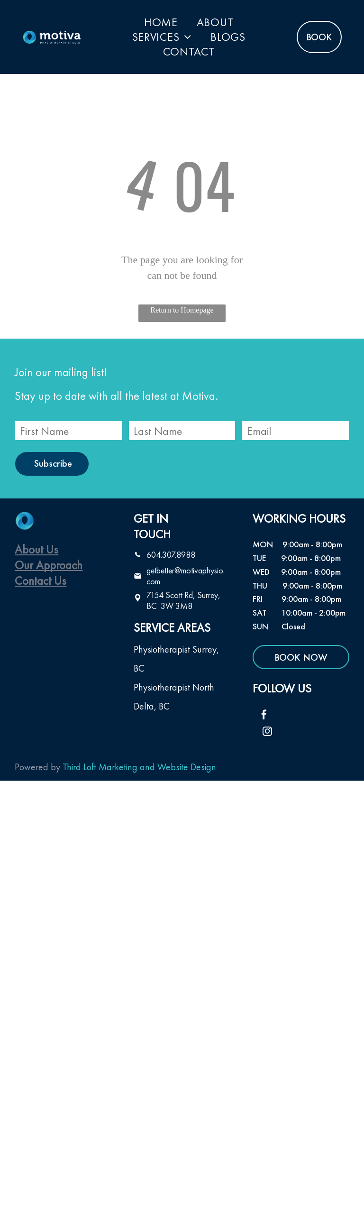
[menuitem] (161, 22)
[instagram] (267, 732)
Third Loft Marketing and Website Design (139, 767)
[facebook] (264, 716)
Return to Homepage (181, 310)
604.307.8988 (170, 554)
